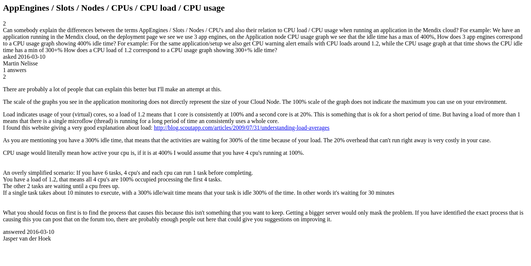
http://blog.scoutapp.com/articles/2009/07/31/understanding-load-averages (241, 128)
